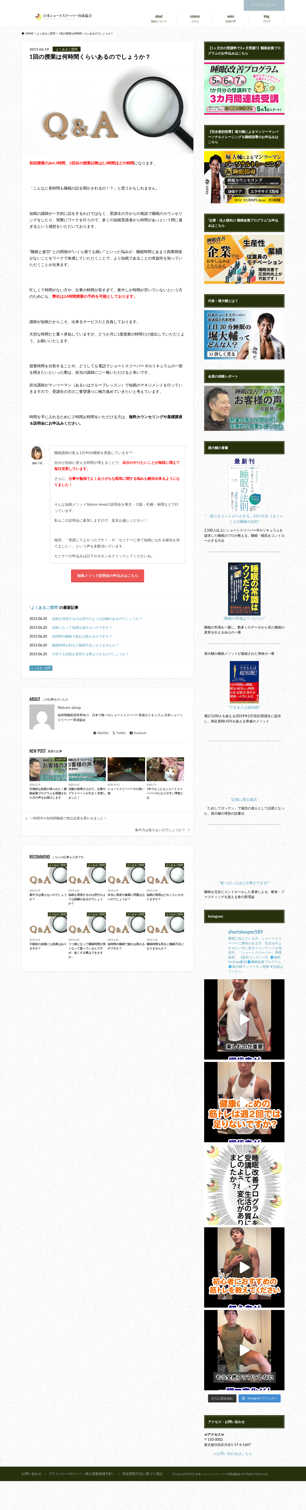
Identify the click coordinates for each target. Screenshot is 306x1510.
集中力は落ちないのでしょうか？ (160, 831)
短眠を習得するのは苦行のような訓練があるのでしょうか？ (97, 620)
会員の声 (231, 17)
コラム (195, 17)
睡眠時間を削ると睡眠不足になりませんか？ (85, 646)
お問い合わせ (264, 5)
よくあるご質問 (44, 608)
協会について (159, 17)
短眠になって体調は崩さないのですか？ (82, 629)
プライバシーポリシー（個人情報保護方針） (78, 1503)
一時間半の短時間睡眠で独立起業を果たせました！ (68, 820)
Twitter (119, 734)
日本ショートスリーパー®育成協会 (220, 1503)
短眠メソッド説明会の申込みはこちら (107, 576)
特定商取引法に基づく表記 (134, 1503)
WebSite (101, 734)
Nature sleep (69, 708)
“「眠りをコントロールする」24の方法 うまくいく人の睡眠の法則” (244, 538)
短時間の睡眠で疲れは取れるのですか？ (82, 638)
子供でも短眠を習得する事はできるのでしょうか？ (90, 655)
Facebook (138, 734)
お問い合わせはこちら (233, 1482)
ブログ (266, 17)
